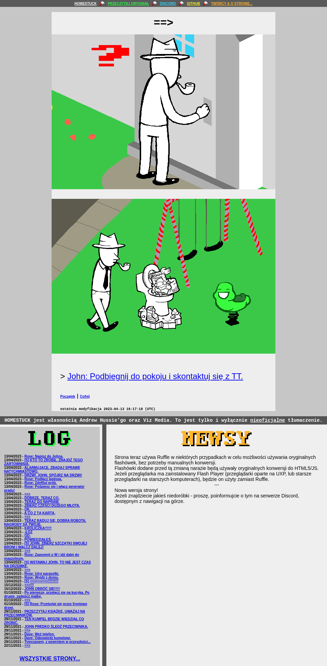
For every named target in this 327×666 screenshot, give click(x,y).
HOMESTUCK (85, 4)
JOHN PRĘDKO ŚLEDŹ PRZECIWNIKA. (56, 627)
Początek (67, 396)
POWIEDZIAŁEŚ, (38, 539)
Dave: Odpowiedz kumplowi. (47, 638)
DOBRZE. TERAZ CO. (42, 498)
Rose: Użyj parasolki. (41, 574)
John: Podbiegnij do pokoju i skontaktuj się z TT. (155, 376)
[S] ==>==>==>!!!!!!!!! (41, 581)
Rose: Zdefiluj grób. (40, 483)
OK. (27, 509)
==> (27, 494)
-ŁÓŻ (28, 532)
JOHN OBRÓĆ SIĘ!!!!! (42, 589)
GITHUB (193, 4)
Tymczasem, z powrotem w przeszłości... (57, 642)
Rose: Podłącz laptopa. (43, 479)
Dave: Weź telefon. (39, 634)
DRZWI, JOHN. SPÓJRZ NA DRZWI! (53, 475)
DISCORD (168, 4)
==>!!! (29, 585)
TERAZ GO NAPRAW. (41, 502)
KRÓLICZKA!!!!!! (38, 528)
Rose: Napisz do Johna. (43, 456)
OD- (27, 536)
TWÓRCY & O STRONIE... (231, 4)
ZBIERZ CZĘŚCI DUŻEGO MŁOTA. (52, 505)
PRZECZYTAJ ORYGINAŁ (128, 4)
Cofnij (84, 396)
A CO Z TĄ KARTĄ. (39, 513)
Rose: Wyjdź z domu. (41, 577)
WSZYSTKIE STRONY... (50, 659)
